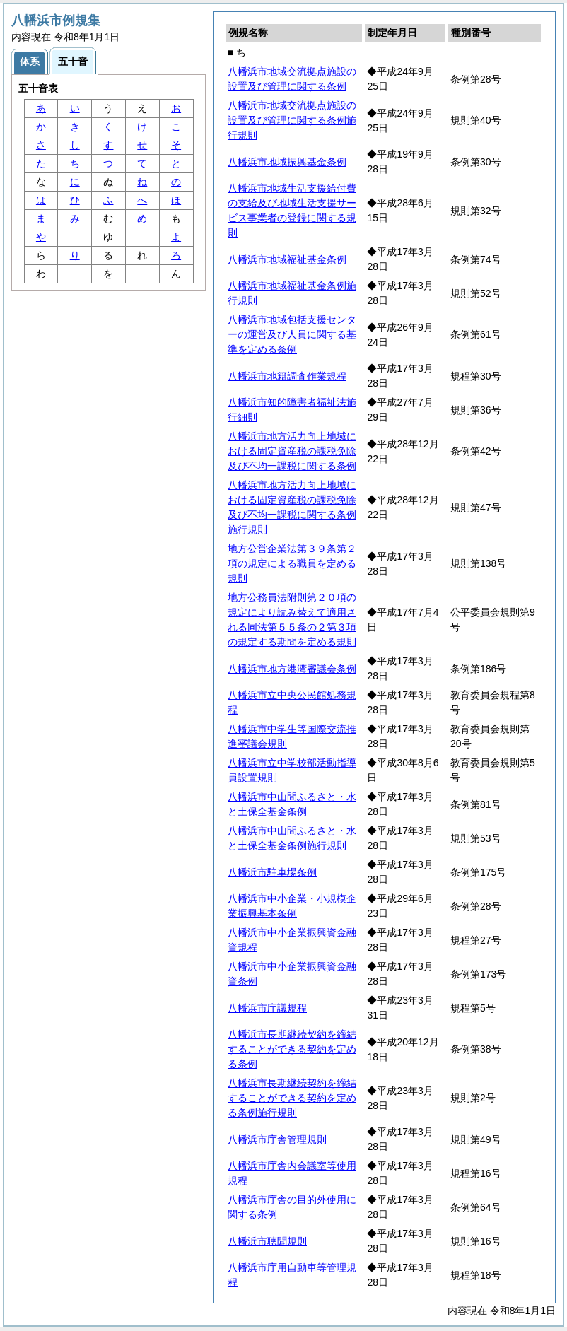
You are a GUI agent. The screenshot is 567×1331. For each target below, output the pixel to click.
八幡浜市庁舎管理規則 (277, 1139)
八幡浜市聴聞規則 (267, 1241)
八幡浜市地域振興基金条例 (287, 162)
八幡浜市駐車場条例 (272, 872)
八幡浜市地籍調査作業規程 (287, 376)
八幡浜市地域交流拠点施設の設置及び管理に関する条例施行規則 (292, 120)
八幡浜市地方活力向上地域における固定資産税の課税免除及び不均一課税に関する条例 (292, 450)
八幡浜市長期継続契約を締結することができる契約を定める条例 (292, 1048)
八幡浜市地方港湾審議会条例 (292, 668)
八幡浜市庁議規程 (267, 1008)
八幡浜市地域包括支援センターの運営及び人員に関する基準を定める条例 (292, 334)
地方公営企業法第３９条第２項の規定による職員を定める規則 (292, 563)
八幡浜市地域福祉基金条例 (287, 259)
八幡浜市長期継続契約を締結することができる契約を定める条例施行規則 (292, 1097)
